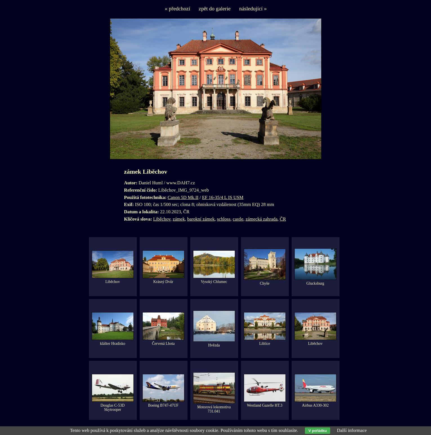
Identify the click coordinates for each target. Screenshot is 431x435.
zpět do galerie (215, 9)
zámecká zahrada (261, 219)
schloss (224, 219)
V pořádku (317, 431)
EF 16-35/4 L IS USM (223, 197)
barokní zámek (201, 219)
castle (238, 219)
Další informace (352, 430)
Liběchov (161, 219)
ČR (283, 219)
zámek (179, 219)
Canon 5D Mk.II (183, 197)
